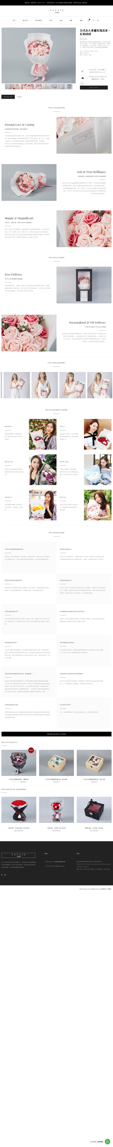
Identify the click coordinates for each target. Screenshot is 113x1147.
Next (77, 55)
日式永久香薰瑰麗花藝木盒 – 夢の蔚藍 (56, 779)
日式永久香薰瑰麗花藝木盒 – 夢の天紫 (94, 779)
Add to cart (94, 87)
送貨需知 (19, 96)
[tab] (8, 97)
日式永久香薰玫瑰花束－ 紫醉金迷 (18, 779)
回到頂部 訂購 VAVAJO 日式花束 (56, 734)
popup (73, 81)
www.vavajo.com (60, 861)
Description (8, 96)
